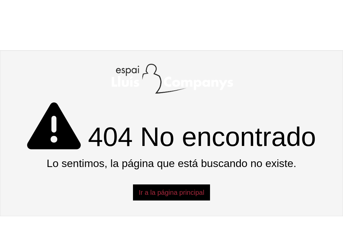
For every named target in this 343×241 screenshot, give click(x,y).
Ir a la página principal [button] (171, 192)
